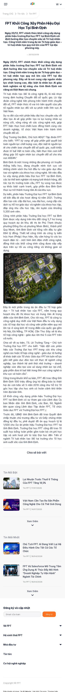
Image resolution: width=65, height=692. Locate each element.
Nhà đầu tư (9, 644)
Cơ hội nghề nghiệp (14, 663)
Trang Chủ (7, 13)
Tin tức (21, 13)
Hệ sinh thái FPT (12, 635)
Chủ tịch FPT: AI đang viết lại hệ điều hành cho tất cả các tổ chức (42, 547)
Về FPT (7, 625)
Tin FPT (33, 13)
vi (57, 4)
